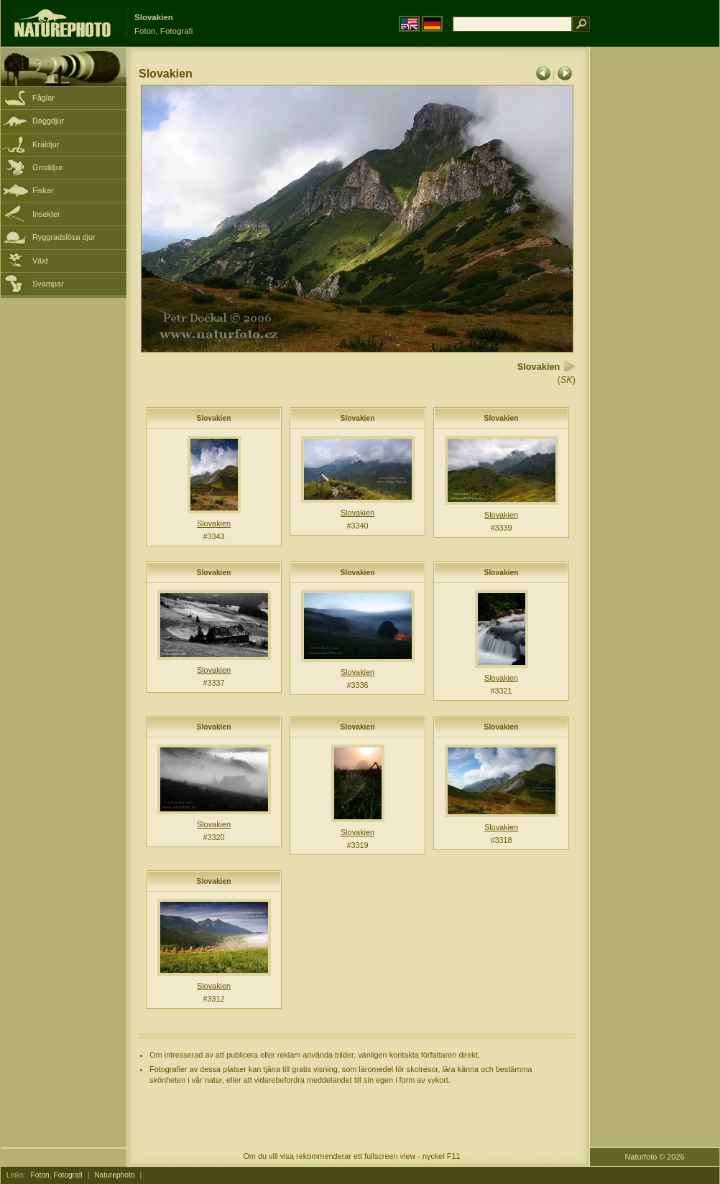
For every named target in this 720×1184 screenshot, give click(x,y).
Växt (40, 260)
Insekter (46, 214)
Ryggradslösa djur (64, 237)
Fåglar (43, 97)
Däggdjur (48, 120)
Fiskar (43, 190)
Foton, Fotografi (57, 1175)
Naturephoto (114, 1175)
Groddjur (47, 167)
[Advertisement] (654, 276)
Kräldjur (45, 144)
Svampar (48, 283)
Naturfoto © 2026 (655, 1156)
